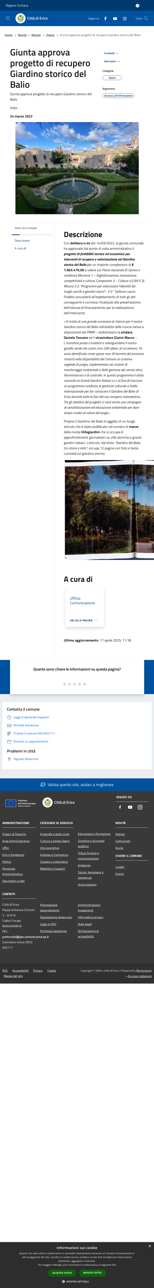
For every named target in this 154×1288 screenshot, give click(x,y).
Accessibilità (20, 970)
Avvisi (119, 848)
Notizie (36, 35)
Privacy (38, 970)
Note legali (85, 924)
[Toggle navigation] (7, 18)
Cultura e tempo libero (54, 841)
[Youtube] (113, 18)
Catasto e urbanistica (54, 861)
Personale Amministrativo (12, 871)
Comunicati (122, 841)
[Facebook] (104, 18)
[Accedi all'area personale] (137, 5)
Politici (6, 861)
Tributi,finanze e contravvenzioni (88, 856)
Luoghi (119, 867)
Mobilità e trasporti (52, 868)
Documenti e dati (13, 881)
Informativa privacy (90, 917)
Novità (22, 35)
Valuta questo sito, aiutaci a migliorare (77, 784)
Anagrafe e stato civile (54, 834)
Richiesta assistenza (53, 931)
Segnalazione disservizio (56, 917)
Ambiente (84, 865)
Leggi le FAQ (48, 924)
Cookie (51, 970)
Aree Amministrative (16, 841)
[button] (77, 1281)
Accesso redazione (140, 976)
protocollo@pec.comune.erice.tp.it (25, 936)
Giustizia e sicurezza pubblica (91, 843)
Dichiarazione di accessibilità (88, 934)
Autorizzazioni (87, 884)
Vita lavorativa (49, 848)
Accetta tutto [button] (62, 1273)
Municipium (144, 970)
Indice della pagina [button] (26, 228)
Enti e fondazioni (13, 854)
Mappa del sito (13, 976)
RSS (5, 970)
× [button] (149, 1246)
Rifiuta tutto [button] (92, 1272)
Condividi (112, 53)
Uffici (5, 848)
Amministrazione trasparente (89, 908)
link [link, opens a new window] (114, 1265)
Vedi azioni (112, 61)
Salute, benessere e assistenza (91, 875)
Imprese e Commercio (54, 854)
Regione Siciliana (17, 5)
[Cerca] (146, 18)
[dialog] (77, 1265)
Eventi (119, 873)
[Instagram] (123, 18)
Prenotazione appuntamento (49, 908)
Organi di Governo (14, 834)
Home (8, 35)
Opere (50, 35)
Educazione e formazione (94, 834)
